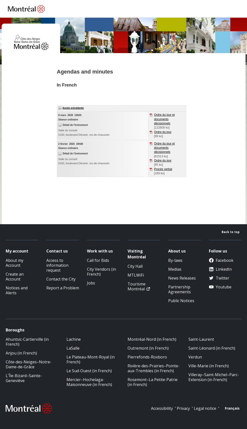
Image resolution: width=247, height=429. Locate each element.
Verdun (195, 357)
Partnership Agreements (179, 289)
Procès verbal (163, 169)
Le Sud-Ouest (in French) (89, 370)
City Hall (135, 266)
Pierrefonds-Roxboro (147, 357)
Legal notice (205, 408)
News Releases (182, 278)
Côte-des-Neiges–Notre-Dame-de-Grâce (28, 364)
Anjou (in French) (21, 353)
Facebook (221, 260)
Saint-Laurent (201, 339)
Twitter (219, 278)
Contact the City (61, 279)
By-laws (175, 260)
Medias (174, 269)
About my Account (14, 263)
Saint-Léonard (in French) (211, 348)
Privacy (183, 408)
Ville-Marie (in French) (208, 366)
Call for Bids (98, 260)
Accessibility (162, 408)
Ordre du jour (163, 132)
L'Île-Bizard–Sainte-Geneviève (24, 378)
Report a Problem (62, 288)
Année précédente (73, 108)
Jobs (91, 283)
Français (232, 408)
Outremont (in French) (148, 348)
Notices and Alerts (17, 290)
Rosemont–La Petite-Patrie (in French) (153, 382)
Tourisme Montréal (137, 286)
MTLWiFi (136, 275)
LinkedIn (220, 269)
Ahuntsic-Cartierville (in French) (27, 342)
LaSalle (73, 348)
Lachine (73, 339)
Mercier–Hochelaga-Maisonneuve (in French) (89, 382)
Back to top (231, 232)
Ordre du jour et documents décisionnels (164, 119)
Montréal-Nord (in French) (152, 339)
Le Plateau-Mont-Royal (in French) (90, 359)
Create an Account (15, 276)
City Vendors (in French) (101, 271)
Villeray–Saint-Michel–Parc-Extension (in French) (213, 377)
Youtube (220, 286)
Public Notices (181, 300)
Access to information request (57, 265)
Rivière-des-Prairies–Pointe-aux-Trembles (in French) (154, 368)
